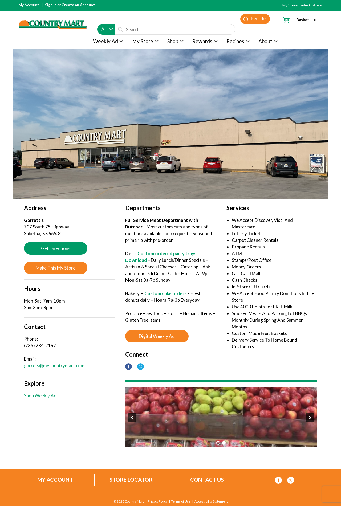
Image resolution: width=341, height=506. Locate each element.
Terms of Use (180, 501)
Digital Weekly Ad (157, 336)
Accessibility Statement (211, 501)
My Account (29, 4)
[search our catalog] (120, 19)
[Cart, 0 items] (301, 19)
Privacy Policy (157, 501)
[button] (132, 417)
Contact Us (207, 480)
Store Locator (131, 480)
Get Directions (55, 248)
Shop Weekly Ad (40, 395)
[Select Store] (310, 5)
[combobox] (106, 19)
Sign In (50, 4)
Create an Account (78, 4)
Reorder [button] (255, 29)
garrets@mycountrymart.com (54, 365)
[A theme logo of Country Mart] (53, 15)
